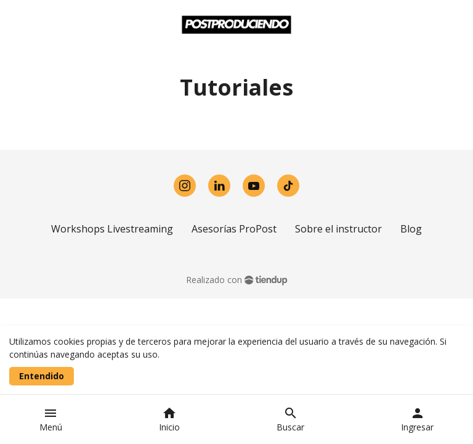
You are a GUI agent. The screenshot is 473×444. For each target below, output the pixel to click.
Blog (411, 229)
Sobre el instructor (338, 229)
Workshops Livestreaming (112, 229)
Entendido (41, 376)
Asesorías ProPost (234, 229)
